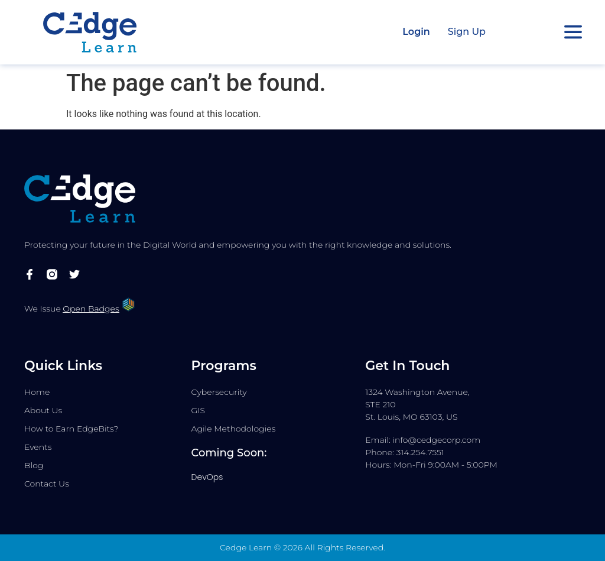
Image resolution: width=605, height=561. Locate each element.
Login (416, 31)
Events (37, 447)
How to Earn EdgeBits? (71, 428)
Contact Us (46, 483)
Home (37, 392)
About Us (43, 410)
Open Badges (91, 308)
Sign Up (467, 31)
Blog (33, 465)
